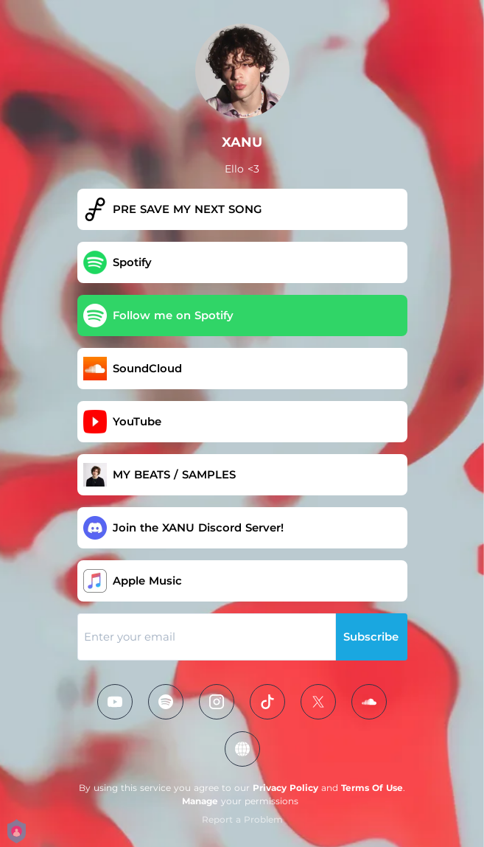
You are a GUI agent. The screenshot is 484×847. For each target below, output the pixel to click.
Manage (200, 800)
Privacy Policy (285, 787)
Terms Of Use (372, 787)
